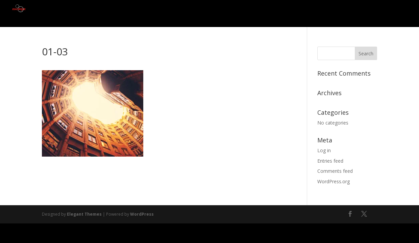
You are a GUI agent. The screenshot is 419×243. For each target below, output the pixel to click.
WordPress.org (333, 181)
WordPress (142, 214)
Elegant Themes (84, 214)
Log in (324, 150)
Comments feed (335, 171)
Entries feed (330, 161)
